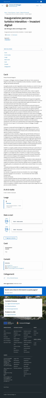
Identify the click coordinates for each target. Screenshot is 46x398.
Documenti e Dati (7, 342)
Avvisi (35, 335)
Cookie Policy (26, 364)
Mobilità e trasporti (27, 340)
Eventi (35, 344)
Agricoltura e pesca (17, 331)
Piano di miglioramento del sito (27, 374)
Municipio (8, 203)
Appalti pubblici (17, 338)
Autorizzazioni (16, 340)
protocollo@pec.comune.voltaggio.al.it (8, 377)
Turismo (25, 350)
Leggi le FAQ (16, 358)
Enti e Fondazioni (7, 340)
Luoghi (35, 343)
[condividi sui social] (7, 35)
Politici (5, 335)
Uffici (5, 331)
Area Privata (6, 387)
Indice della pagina (23, 49)
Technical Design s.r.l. (12, 394)
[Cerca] (40, 5)
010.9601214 (8, 265)
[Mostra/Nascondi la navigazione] (2, 5)
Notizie (35, 331)
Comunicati (36, 333)
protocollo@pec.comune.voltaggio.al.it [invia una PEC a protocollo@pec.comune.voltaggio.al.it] (16, 268)
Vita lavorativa (26, 352)
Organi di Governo (7, 333)
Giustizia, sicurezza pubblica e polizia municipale (27, 333)
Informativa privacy (27, 362)
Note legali (26, 366)
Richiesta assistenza (18, 368)
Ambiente (16, 333)
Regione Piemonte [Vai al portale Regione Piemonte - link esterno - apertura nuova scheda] (7, 1)
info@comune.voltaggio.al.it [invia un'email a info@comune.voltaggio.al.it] (11, 267)
